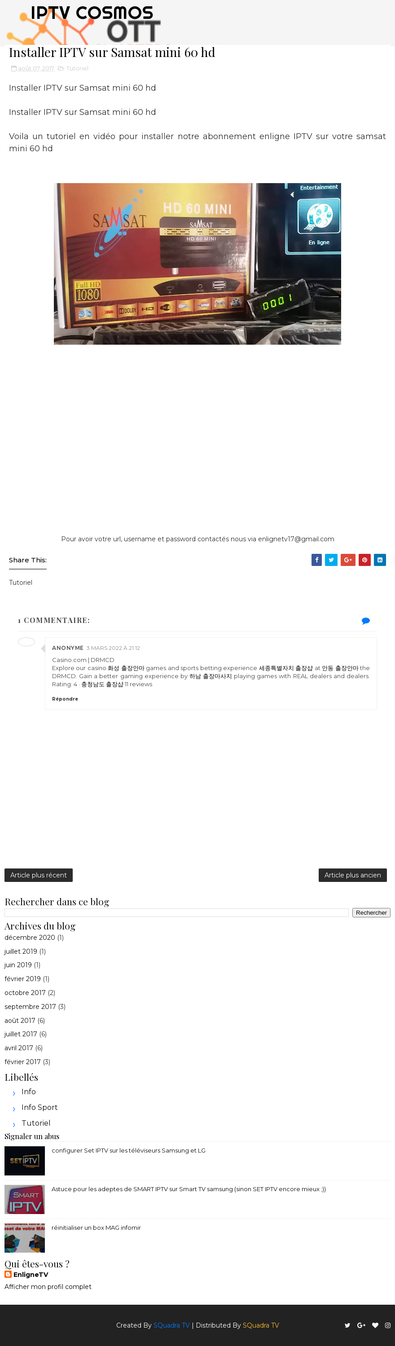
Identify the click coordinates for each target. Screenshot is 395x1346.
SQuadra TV (172, 1325)
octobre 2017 (25, 993)
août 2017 (19, 1021)
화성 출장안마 (126, 667)
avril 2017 (18, 1048)
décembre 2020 (29, 938)
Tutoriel (77, 68)
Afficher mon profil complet (48, 1287)
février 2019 (22, 979)
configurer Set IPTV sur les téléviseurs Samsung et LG (129, 1150)
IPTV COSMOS (92, 12)
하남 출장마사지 (210, 676)
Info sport (40, 1107)
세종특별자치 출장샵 (286, 667)
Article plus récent (38, 875)
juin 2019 (18, 965)
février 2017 (22, 1062)
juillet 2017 (20, 1034)
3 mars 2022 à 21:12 (113, 648)
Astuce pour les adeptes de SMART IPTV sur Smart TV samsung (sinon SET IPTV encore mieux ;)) (189, 1189)
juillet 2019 (20, 951)
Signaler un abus (31, 1136)
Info (29, 1091)
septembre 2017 (30, 1007)
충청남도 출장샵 (102, 684)
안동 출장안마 (340, 667)
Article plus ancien (353, 875)
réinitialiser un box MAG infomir (96, 1227)
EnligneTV (30, 1275)
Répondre (65, 699)
